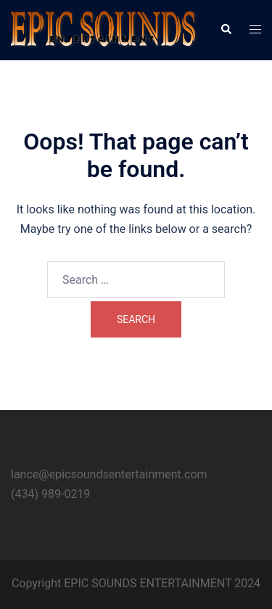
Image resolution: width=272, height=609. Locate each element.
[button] (225, 30)
